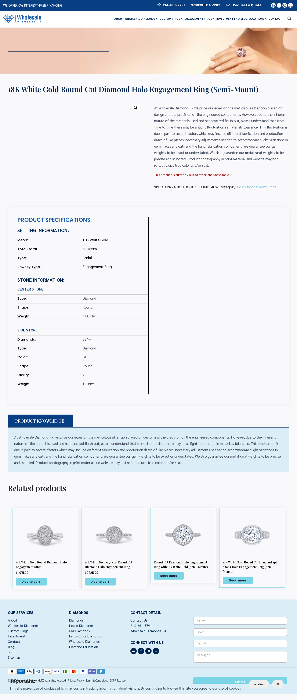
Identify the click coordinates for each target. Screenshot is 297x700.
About (119, 19)
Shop (12, 653)
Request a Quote (244, 5)
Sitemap (14, 659)
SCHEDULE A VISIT (205, 5)
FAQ (237, 19)
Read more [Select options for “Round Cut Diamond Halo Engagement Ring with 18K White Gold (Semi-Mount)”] (168, 576)
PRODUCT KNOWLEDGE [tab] (39, 421)
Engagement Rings (199, 19)
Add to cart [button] (31, 582)
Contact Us (139, 620)
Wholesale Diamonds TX (148, 631)
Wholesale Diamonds (141, 19)
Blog (244, 19)
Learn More (259, 684)
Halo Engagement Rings (256, 187)
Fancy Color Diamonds (86, 636)
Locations (258, 19)
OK (277, 684)
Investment (224, 19)
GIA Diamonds (79, 631)
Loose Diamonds (82, 625)
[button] (136, 108)
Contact (275, 19)
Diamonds (76, 620)
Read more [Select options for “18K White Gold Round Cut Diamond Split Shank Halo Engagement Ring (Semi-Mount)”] (237, 580)
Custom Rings (171, 19)
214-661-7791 (171, 5)
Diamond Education (84, 648)
